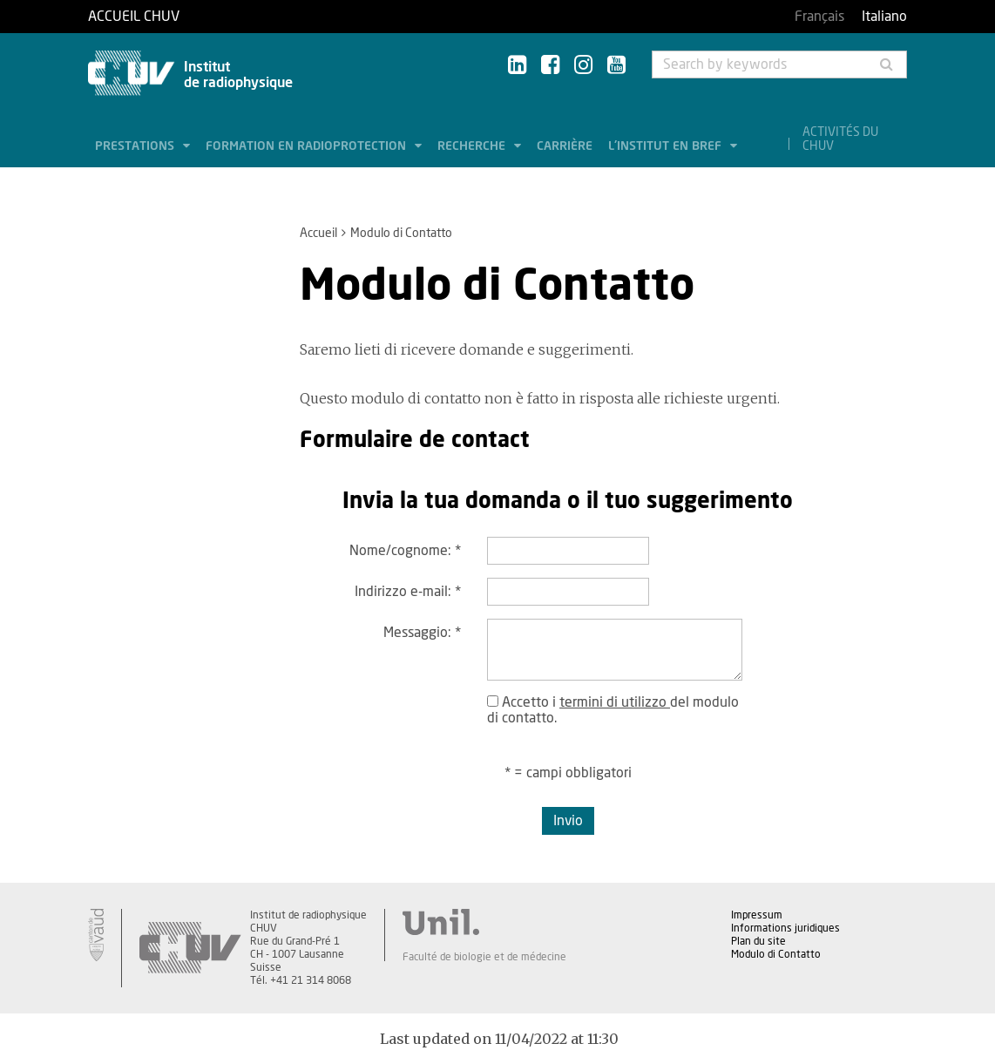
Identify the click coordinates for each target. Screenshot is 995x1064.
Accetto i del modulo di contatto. (613, 710)
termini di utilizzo (614, 702)
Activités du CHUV (840, 139)
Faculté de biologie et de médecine (484, 957)
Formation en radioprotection (308, 146)
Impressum (756, 915)
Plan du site (758, 941)
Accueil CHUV (133, 17)
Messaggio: (422, 633)
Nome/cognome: (405, 551)
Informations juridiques (785, 928)
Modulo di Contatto (776, 954)
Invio (568, 821)
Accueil (318, 233)
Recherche (473, 146)
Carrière (564, 146)
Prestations (136, 146)
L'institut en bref (666, 146)
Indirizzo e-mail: (408, 592)
